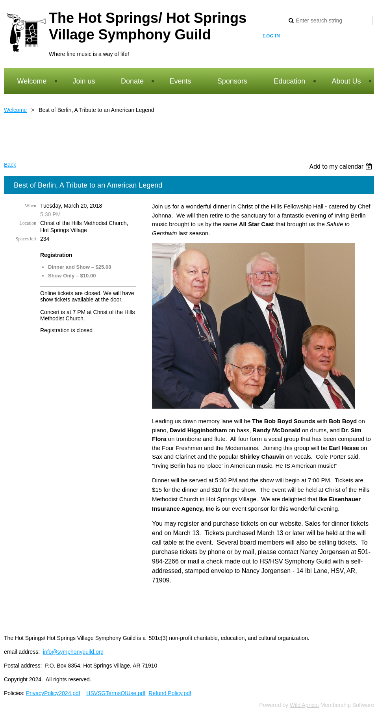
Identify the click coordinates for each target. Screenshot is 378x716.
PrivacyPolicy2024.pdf (53, 693)
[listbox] (341, 166)
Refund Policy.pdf (169, 693)
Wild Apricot (304, 705)
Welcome (15, 110)
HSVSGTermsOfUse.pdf (115, 693)
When (30, 205)
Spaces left (26, 239)
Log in (271, 36)
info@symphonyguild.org (73, 652)
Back (10, 165)
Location (27, 223)
